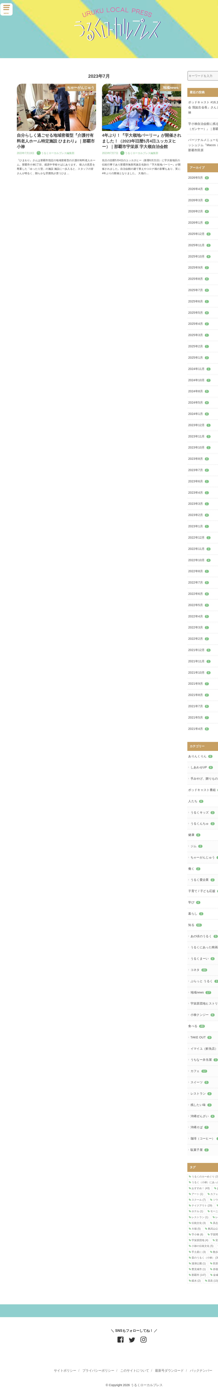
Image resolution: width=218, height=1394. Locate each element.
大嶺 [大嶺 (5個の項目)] (196, 1228)
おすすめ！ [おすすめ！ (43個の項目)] (201, 1188)
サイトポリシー (65, 1370)
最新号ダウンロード (169, 1370)
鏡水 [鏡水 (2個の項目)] (196, 1280)
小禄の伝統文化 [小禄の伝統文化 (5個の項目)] (202, 1246)
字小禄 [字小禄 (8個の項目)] (197, 1234)
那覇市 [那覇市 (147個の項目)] (199, 1274)
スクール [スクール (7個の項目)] (199, 1199)
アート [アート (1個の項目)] (197, 1194)
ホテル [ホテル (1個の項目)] (197, 1211)
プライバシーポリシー (98, 1370)
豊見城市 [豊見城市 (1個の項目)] (199, 1269)
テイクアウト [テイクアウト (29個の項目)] (202, 1205)
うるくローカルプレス (147, 1385)
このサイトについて (134, 1370)
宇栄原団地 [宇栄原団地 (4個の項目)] (200, 1240)
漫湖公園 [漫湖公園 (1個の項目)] (199, 1263)
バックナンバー (201, 1370)
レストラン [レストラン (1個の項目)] (200, 1217)
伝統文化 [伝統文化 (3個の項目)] (199, 1223)
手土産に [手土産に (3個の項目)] (199, 1251)
